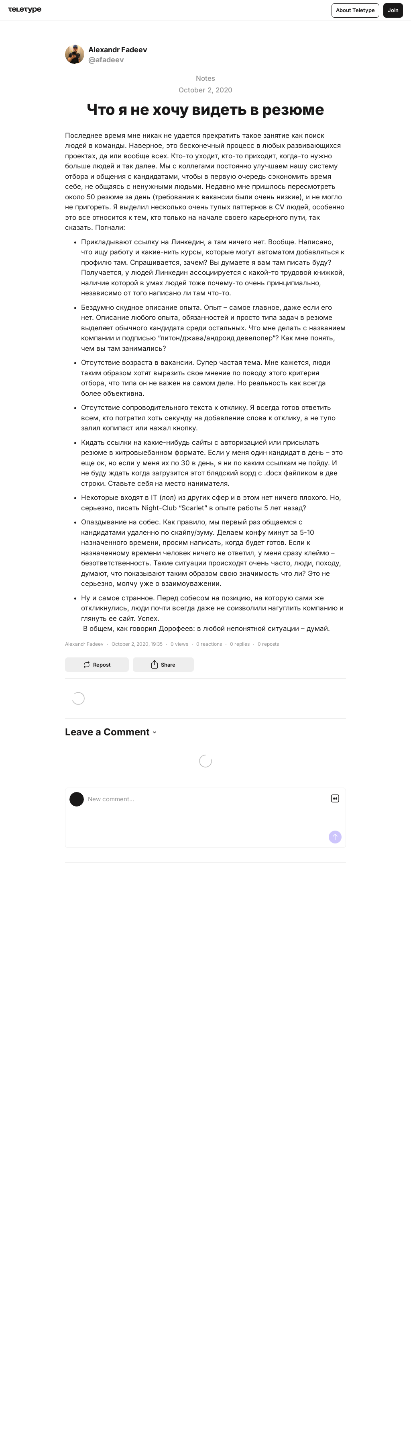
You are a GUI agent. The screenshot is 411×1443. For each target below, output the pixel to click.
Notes (205, 78)
